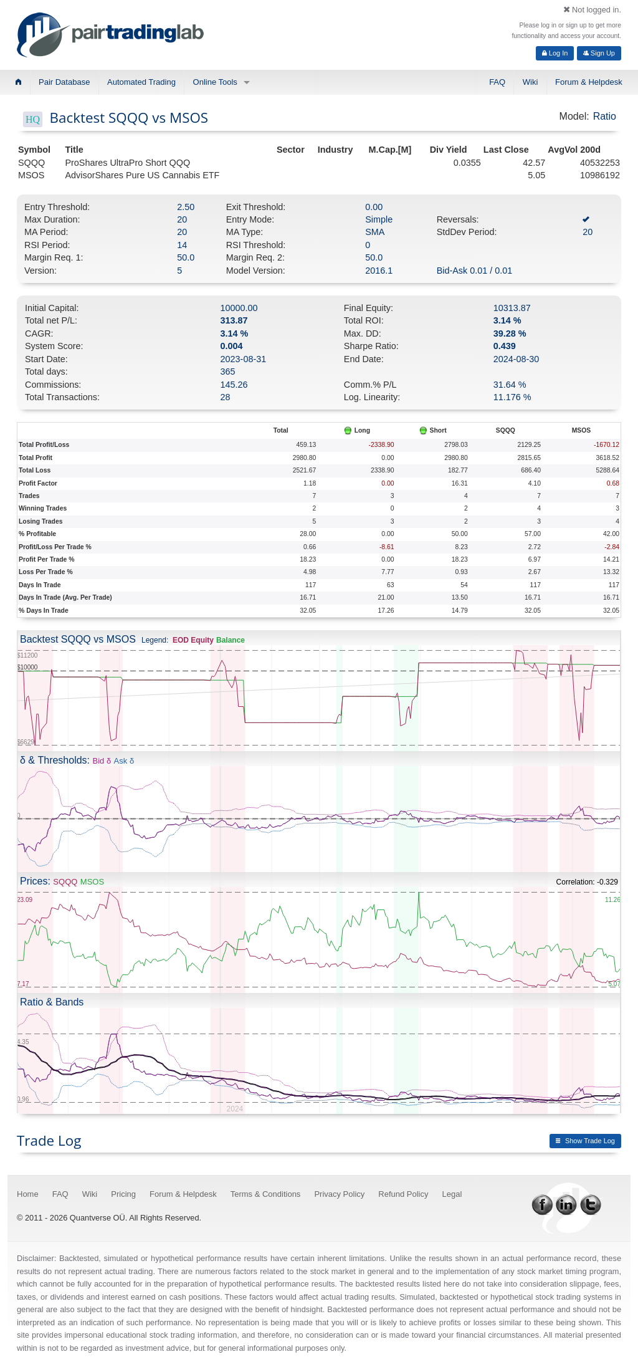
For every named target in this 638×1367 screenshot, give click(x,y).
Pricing (123, 1194)
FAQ (497, 82)
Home (28, 1194)
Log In (555, 53)
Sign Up (599, 53)
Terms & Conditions (266, 1194)
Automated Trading (141, 82)
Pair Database (64, 82)
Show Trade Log (585, 1140)
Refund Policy (403, 1194)
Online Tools (215, 82)
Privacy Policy (339, 1194)
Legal (452, 1194)
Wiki (530, 82)
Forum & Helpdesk (588, 82)
